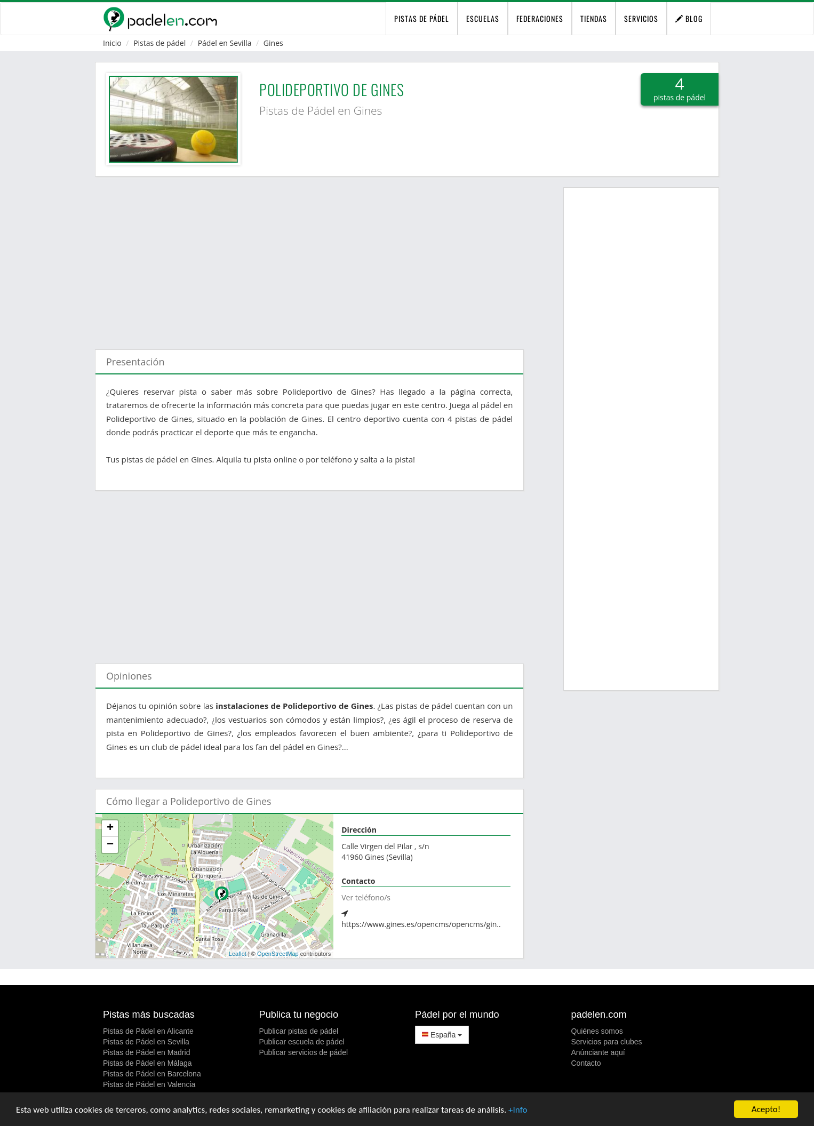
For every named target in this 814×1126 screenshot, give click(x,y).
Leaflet (237, 954)
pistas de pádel (421, 18)
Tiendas (593, 18)
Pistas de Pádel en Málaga (147, 1063)
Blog (689, 18)
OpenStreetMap (278, 954)
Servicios (641, 18)
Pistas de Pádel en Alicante (148, 1031)
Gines (273, 43)
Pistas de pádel (159, 43)
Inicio (112, 43)
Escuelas (482, 18)
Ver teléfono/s (365, 897)
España (442, 1035)
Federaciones (539, 18)
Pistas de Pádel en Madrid (146, 1052)
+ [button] (110, 828)
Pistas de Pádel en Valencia (149, 1084)
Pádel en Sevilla (225, 43)
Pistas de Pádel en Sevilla (146, 1041)
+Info (517, 1109)
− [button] (110, 845)
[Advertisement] (309, 257)
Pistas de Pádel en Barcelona (152, 1073)
